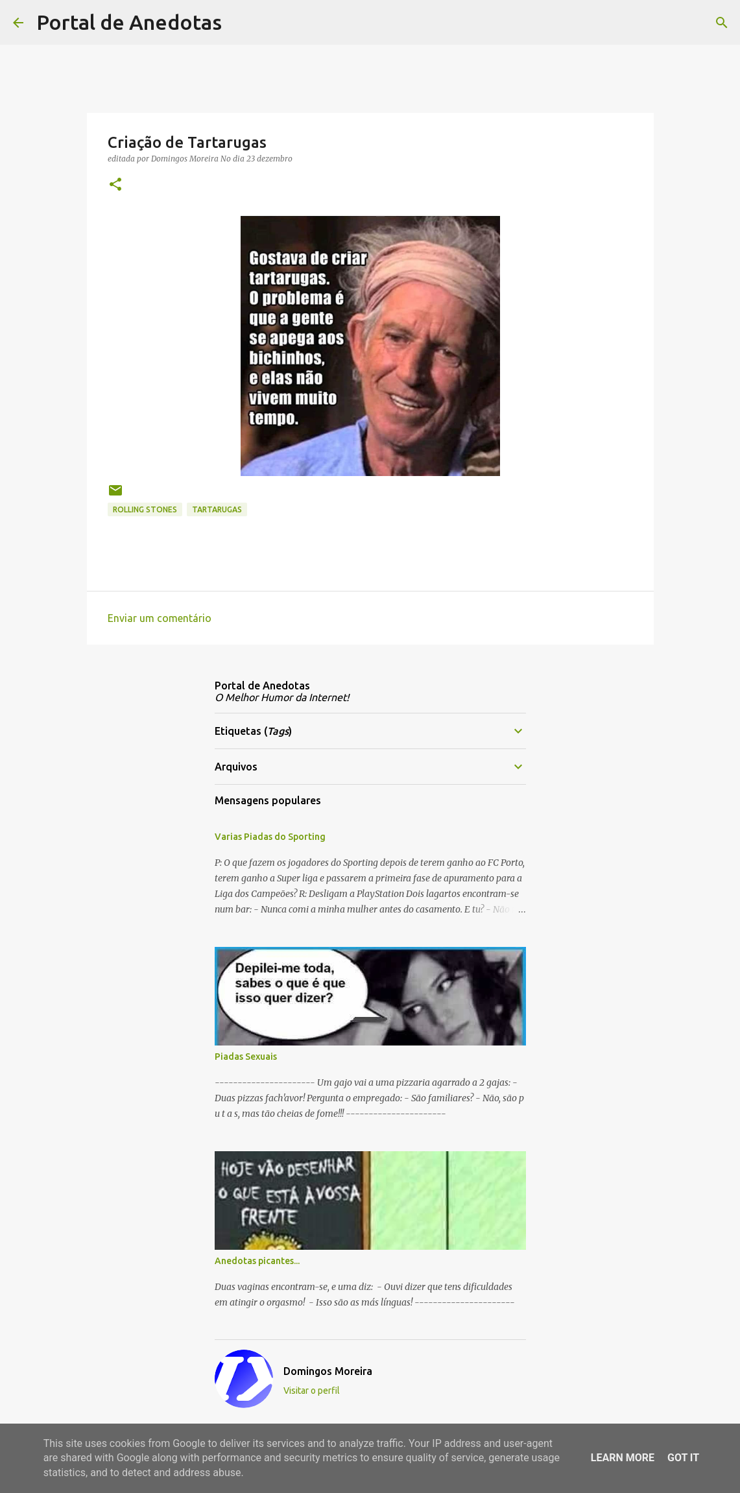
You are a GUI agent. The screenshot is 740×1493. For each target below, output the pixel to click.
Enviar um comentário (159, 618)
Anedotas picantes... (257, 1261)
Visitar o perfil (311, 1390)
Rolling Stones (145, 509)
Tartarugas (217, 509)
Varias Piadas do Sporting (270, 836)
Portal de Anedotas (129, 22)
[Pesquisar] (240, 22)
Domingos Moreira (327, 1371)
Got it (683, 1457)
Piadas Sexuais (246, 1056)
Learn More (622, 1457)
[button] (115, 185)
